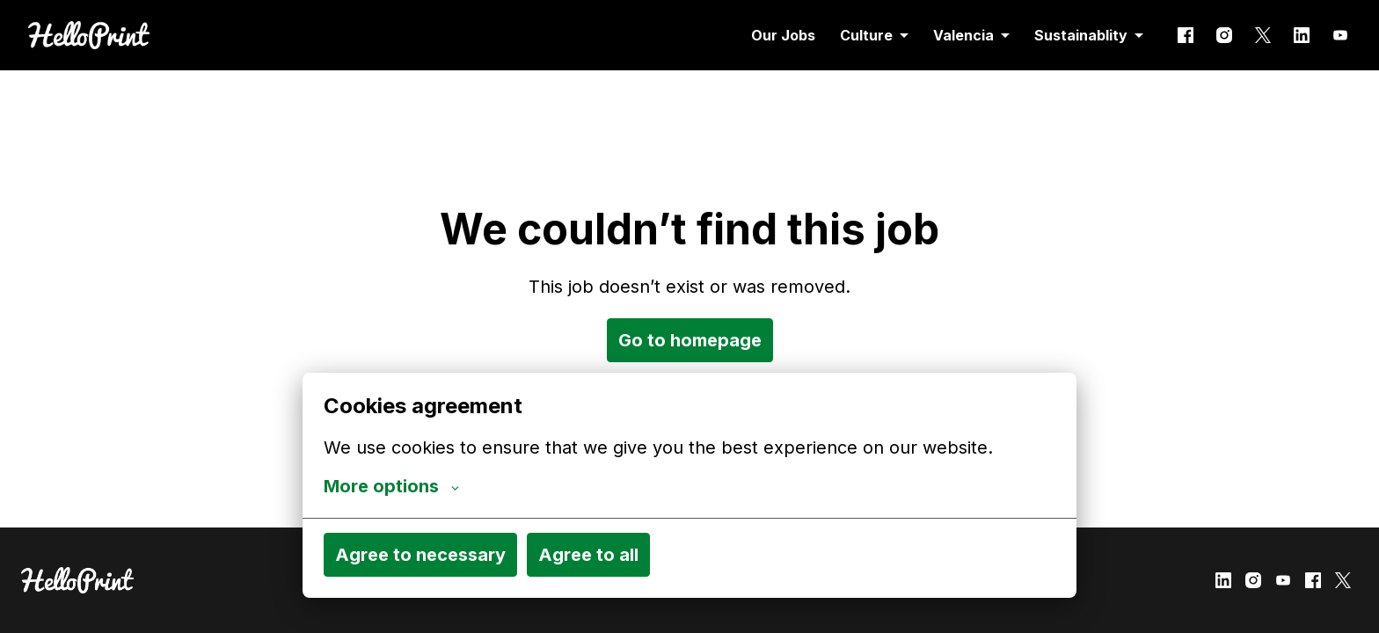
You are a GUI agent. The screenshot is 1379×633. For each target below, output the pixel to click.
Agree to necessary (420, 554)
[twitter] (1262, 35)
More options (391, 486)
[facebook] (1185, 35)
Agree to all (588, 554)
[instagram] (1224, 35)
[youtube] (1340, 35)
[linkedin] (1301, 35)
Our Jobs (783, 35)
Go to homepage (690, 340)
